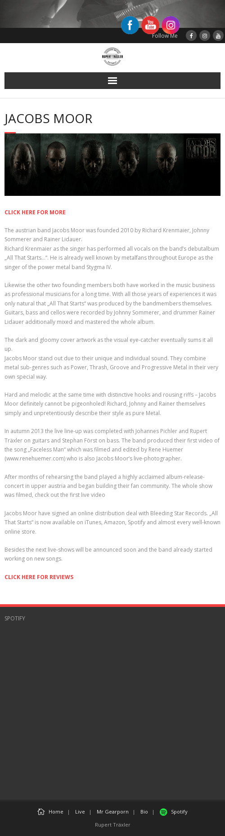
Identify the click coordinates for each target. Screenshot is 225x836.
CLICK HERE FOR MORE (35, 212)
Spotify (174, 811)
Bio (144, 811)
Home (50, 811)
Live (80, 811)
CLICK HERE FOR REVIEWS (38, 577)
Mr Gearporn (113, 811)
